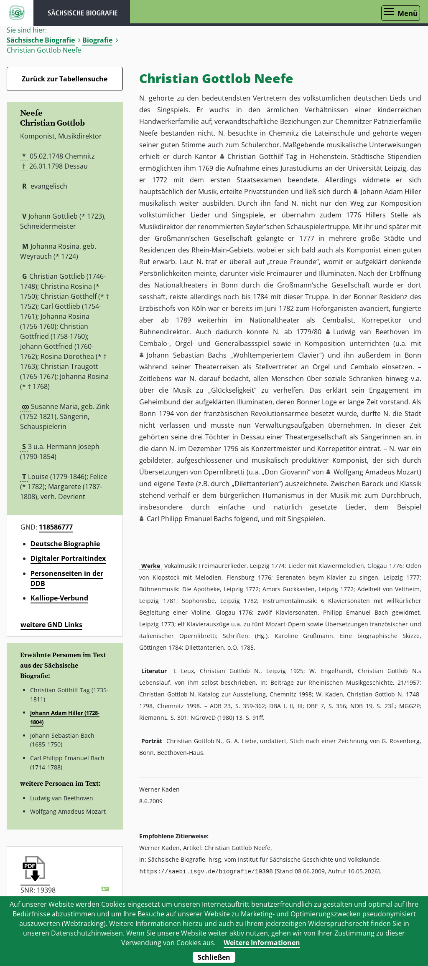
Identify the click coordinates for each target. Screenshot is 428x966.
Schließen (214, 957)
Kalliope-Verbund (59, 598)
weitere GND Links (51, 624)
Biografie (97, 40)
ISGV (16, 13)
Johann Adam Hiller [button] (391, 191)
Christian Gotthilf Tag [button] (262, 156)
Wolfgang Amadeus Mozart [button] (376, 472)
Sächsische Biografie (41, 40)
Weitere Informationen (262, 942)
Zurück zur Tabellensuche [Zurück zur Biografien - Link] (64, 78)
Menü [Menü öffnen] (407, 13)
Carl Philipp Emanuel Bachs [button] (189, 518)
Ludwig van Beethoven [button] (371, 331)
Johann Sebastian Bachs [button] (187, 355)
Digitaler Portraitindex (68, 558)
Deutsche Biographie (65, 543)
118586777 (56, 527)
